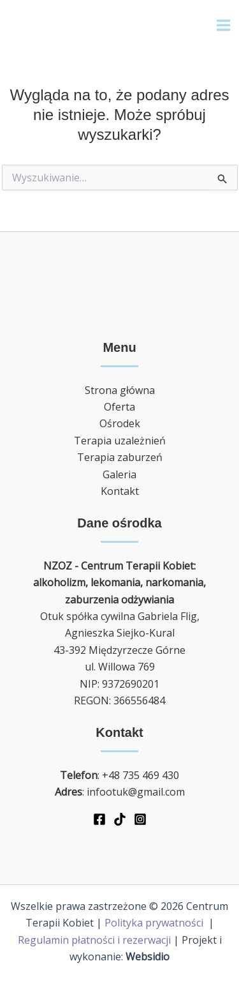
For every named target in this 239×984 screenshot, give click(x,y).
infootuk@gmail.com (136, 792)
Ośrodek (119, 423)
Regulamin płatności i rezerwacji (94, 940)
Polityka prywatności (155, 923)
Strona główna (120, 390)
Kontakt (120, 491)
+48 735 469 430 (140, 775)
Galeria (119, 474)
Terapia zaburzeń (120, 457)
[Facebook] (99, 819)
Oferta (119, 407)
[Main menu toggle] (223, 25)
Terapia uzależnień (120, 441)
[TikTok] (119, 819)
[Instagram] (140, 819)
